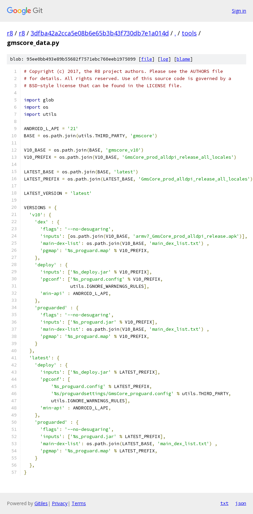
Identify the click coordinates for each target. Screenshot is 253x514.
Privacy (60, 503)
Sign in (239, 10)
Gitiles (41, 503)
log (164, 59)
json (240, 503)
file (146, 59)
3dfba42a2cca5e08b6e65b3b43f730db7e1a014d (100, 33)
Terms (79, 503)
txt (224, 503)
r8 (10, 33)
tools (189, 33)
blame (183, 59)
